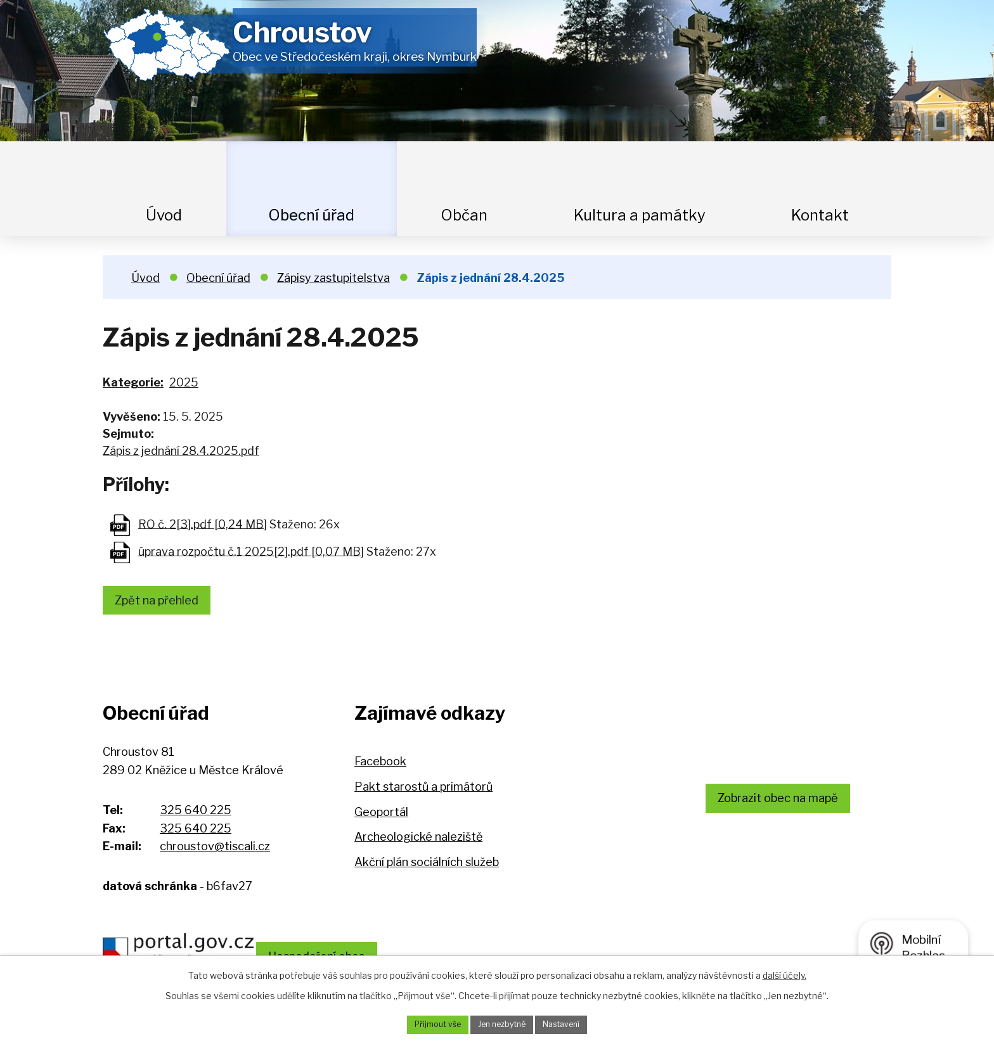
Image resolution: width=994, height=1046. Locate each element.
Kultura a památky (640, 215)
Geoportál (381, 816)
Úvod (164, 215)
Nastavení (571, 1023)
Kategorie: (133, 382)
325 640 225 (195, 814)
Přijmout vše (428, 1023)
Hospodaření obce (354, 950)
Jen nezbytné (501, 1023)
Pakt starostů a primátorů (423, 791)
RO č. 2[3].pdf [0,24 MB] (202, 523)
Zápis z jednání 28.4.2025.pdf (181, 450)
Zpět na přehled (164, 602)
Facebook (380, 766)
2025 (183, 382)
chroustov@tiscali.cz (215, 851)
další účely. (784, 972)
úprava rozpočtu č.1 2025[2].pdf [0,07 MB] (251, 551)
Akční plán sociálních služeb (426, 866)
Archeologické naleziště (418, 841)
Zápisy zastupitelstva (333, 277)
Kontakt (820, 215)
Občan (464, 215)
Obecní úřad (311, 215)
